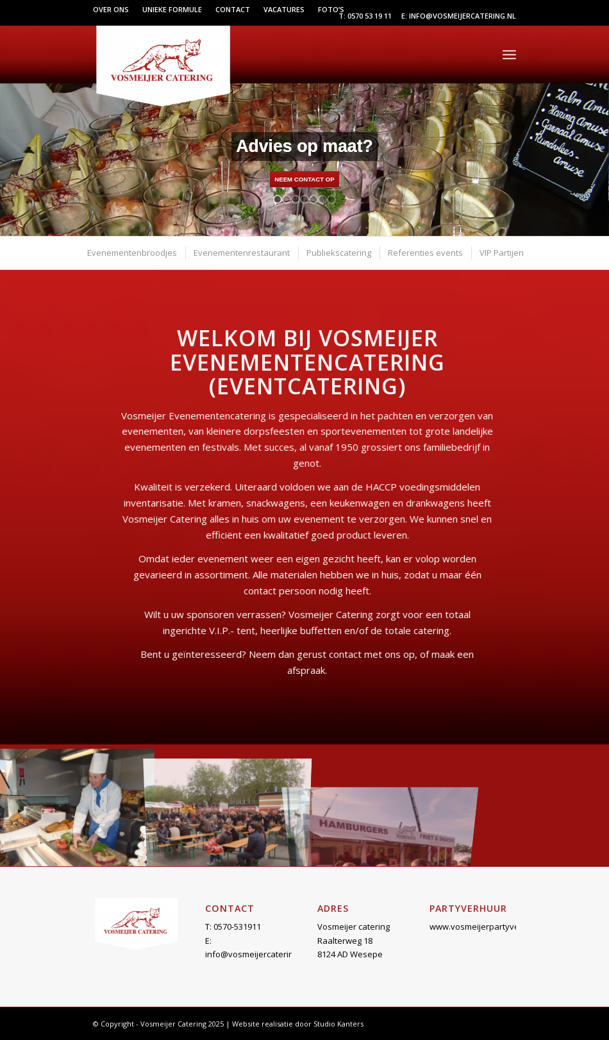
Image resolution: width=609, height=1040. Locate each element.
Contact (232, 9)
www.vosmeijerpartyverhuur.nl (490, 926)
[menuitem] (114, 9)
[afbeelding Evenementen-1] (76, 805)
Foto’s (331, 9)
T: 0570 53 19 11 (365, 16)
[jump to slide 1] (277, 199)
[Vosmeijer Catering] (163, 65)
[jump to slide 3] (295, 199)
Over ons (111, 9)
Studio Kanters (338, 1023)
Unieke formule (172, 9)
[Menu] (509, 54)
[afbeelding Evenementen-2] (228, 805)
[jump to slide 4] (304, 199)
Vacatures (283, 9)
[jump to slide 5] (313, 199)
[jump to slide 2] (286, 199)
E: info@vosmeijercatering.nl (458, 16)
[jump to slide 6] (322, 199)
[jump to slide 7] (331, 199)
